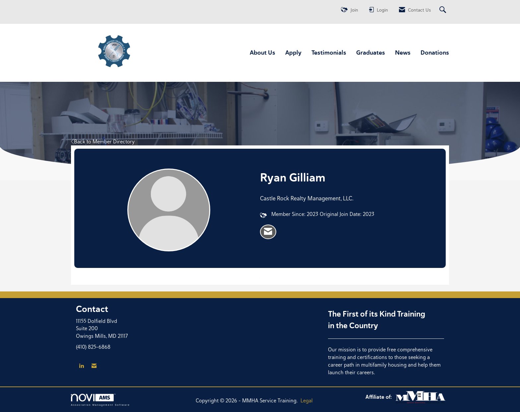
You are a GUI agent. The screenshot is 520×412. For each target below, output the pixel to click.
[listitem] (268, 232)
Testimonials (328, 52)
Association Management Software (100, 400)
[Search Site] (443, 10)
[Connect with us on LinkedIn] (81, 366)
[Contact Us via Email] (94, 366)
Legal (306, 400)
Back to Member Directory (103, 141)
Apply (293, 52)
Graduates (370, 52)
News (403, 52)
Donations (435, 52)
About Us (262, 52)
